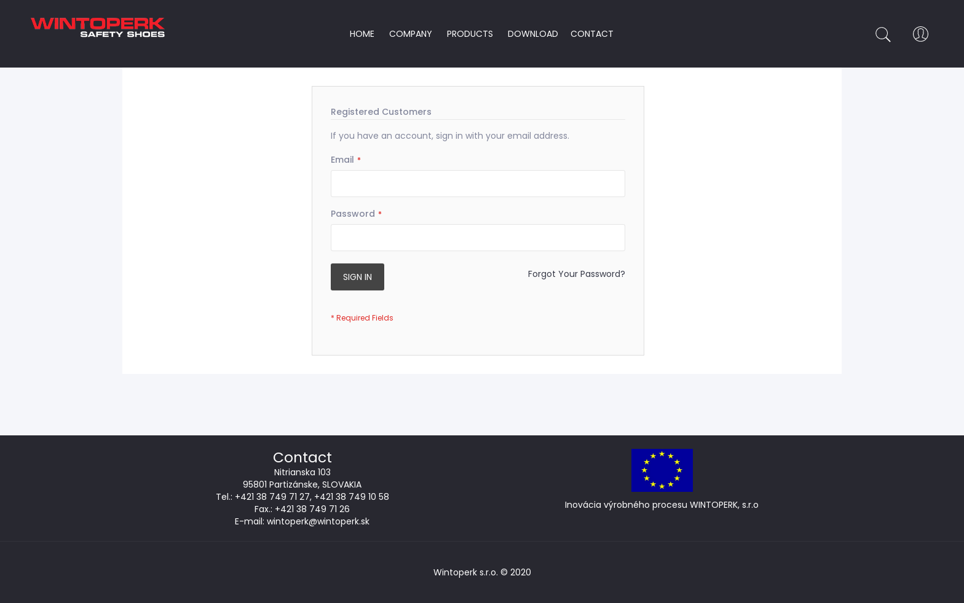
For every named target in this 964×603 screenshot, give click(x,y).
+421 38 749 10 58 (351, 497)
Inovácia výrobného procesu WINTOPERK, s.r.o (662, 505)
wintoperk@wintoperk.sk (318, 521)
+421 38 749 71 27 (272, 497)
